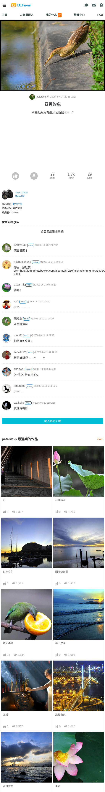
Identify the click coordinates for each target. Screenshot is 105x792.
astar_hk (19, 284)
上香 (5, 714)
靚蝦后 (18, 318)
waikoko (19, 402)
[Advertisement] (52, 144)
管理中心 (79, 14)
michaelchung (22, 261)
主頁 (4, 14)
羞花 (57, 786)
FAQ (100, 14)
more (100, 439)
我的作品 (54, 15)
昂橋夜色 (60, 714)
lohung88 (19, 385)
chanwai (19, 368)
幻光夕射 (8, 571)
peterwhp (38, 96)
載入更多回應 (52, 421)
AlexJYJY (20, 352)
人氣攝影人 (26, 14)
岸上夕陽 (60, 643)
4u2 (16, 301)
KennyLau (20, 244)
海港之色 (8, 786)
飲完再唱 (8, 643)
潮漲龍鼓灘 (61, 571)
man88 (18, 335)
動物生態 (17, 204)
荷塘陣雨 (60, 500)
